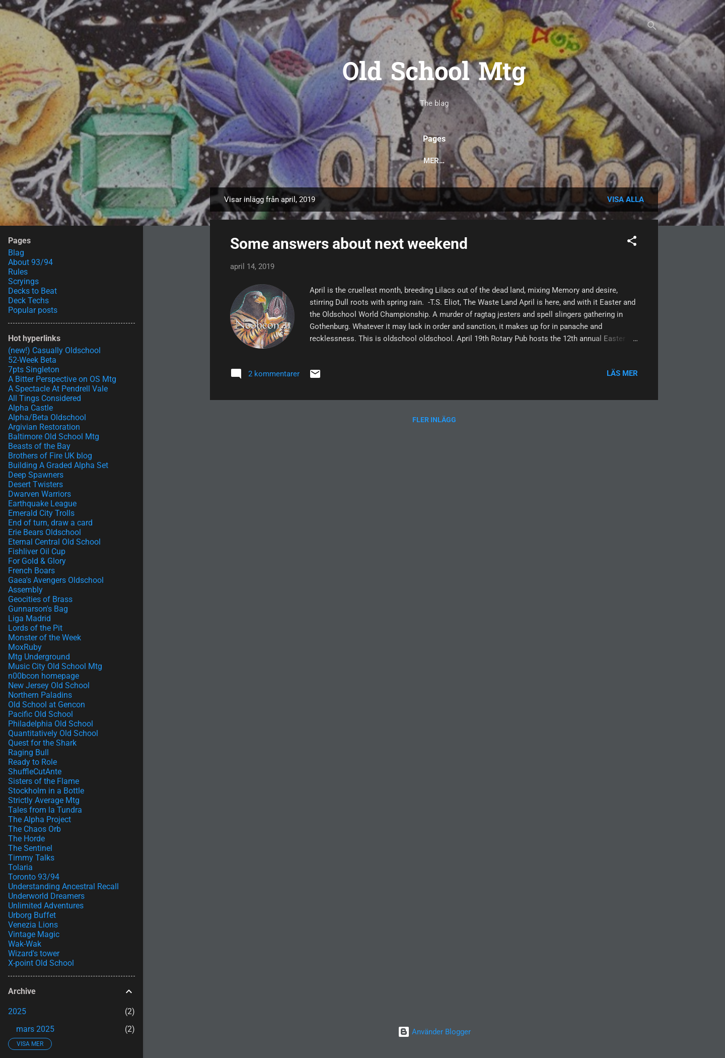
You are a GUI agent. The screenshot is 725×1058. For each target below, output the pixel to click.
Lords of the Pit (35, 628)
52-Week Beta (32, 360)
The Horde (26, 838)
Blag (16, 252)
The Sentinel (30, 848)
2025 (17, 1011)
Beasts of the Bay (39, 446)
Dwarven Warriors (39, 494)
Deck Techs (415, 160)
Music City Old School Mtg (55, 666)
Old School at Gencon (46, 704)
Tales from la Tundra (45, 810)
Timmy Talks (31, 858)
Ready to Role (32, 762)
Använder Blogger (434, 1031)
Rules (363, 160)
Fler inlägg (434, 420)
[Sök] (652, 27)
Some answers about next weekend (349, 243)
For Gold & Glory (37, 561)
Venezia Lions (33, 925)
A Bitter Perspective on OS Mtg (62, 379)
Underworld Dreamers (46, 896)
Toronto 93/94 (33, 877)
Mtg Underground (39, 657)
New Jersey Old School (49, 685)
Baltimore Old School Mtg (53, 436)
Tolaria (20, 867)
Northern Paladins (40, 695)
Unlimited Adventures (46, 905)
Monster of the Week (44, 637)
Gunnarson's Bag (38, 609)
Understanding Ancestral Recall (63, 886)
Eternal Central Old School (54, 542)
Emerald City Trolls (41, 513)
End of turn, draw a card (50, 522)
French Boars (31, 570)
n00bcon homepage (43, 676)
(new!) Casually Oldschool (54, 350)
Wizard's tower (33, 953)
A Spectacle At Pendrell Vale (58, 388)
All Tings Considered (44, 398)
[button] (632, 242)
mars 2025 (35, 1029)
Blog (246, 160)
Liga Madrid (29, 618)
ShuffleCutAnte (34, 771)
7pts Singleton (33, 369)
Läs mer (622, 373)
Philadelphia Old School (50, 724)
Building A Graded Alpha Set (58, 465)
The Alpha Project (39, 819)
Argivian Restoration (44, 427)
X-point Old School (41, 963)
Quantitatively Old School (53, 733)
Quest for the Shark (42, 743)
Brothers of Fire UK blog (50, 455)
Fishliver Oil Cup (36, 551)
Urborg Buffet (32, 915)
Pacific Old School (40, 714)
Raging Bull (28, 752)
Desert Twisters (35, 484)
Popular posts (304, 160)
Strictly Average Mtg (44, 800)
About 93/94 (607, 160)
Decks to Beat (483, 160)
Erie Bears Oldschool (44, 532)
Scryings (547, 160)
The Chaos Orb (34, 829)
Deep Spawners (35, 475)
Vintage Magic (33, 934)
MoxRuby (25, 647)
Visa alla (625, 199)
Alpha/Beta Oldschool (47, 417)
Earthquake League (42, 503)
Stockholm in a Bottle (46, 791)
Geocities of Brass (40, 599)
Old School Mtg (434, 73)
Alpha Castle (30, 408)
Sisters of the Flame (43, 781)
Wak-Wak (24, 944)
